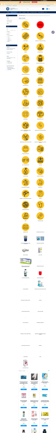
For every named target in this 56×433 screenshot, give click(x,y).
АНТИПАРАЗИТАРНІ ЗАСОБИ (23, 52)
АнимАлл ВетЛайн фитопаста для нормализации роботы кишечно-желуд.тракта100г (24, 311)
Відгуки (8, 23)
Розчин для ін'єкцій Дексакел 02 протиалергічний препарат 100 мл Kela (45, 385)
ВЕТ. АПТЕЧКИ (23, 63)
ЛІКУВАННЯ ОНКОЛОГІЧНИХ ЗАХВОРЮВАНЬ (34, 97)
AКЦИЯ (34, 29)
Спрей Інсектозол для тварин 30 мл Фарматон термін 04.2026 (34, 311)
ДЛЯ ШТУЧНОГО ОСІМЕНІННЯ (23, 29)
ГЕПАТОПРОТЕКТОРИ (34, 63)
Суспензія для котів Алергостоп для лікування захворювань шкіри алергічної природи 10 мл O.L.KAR (23, 404)
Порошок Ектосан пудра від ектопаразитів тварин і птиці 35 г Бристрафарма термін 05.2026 (34, 346)
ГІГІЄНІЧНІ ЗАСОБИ (45, 120)
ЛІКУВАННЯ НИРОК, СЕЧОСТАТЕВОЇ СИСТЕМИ (45, 97)
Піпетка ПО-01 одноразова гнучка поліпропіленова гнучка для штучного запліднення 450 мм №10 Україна (34, 274)
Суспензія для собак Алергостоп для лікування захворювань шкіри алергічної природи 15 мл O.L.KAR (34, 404)
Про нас (20, 12)
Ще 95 (8, 41)
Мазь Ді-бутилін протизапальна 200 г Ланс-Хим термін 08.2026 (34, 385)
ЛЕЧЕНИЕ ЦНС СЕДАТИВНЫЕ (23, 177)
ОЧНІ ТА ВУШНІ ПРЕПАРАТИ (23, 120)
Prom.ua (32, 431)
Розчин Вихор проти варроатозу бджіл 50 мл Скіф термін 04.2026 (23, 329)
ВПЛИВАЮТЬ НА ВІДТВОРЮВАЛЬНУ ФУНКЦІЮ (23, 143)
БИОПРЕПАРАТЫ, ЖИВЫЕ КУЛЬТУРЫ (23, 213)
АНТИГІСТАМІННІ (45, 29)
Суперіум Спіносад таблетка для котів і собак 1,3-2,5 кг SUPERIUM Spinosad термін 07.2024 (34, 293)
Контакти (24, 12)
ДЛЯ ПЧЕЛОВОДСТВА (34, 224)
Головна (8, 12)
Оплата (28, 12)
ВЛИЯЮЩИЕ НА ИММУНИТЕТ (45, 224)
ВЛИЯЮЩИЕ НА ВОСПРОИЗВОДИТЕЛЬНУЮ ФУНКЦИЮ (34, 236)
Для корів (6, 422)
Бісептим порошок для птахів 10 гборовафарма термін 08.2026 (23, 292)
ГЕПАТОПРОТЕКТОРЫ (23, 259)
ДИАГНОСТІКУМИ (45, 63)
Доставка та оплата (34, 12)
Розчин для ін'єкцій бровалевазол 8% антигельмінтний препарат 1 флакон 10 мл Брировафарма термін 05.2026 (34, 366)
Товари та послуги (14, 12)
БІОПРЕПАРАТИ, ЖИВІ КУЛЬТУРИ (34, 52)
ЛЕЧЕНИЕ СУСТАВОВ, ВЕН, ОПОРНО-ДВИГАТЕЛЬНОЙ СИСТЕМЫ (23, 189)
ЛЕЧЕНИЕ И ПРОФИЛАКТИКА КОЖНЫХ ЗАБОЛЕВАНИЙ (45, 166)
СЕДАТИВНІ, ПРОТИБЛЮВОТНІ (45, 52)
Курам (41, 422)
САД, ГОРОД (34, 120)
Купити (23, 334)
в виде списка (49, 262)
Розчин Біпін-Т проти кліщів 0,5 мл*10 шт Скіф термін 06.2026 (45, 311)
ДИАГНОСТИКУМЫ (34, 177)
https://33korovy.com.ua (10, 67)
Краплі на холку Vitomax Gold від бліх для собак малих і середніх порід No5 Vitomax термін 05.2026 (24, 366)
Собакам (30, 422)
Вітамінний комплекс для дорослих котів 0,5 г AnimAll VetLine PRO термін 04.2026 (45, 329)
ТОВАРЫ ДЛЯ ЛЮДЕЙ (23, 224)
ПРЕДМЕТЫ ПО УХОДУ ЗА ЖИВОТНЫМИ (23, 236)
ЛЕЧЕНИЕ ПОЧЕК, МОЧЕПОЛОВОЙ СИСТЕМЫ (45, 201)
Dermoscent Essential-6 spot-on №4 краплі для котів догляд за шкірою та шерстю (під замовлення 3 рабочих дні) (23, 274)
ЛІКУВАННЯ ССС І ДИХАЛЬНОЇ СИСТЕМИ (23, 41)
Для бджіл (18, 422)
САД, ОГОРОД (45, 177)
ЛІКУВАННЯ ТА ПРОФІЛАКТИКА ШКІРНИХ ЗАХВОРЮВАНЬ (23, 97)
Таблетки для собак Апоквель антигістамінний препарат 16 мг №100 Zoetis (45, 404)
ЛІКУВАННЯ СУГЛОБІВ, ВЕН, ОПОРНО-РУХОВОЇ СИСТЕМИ (23, 109)
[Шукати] (43, 9)
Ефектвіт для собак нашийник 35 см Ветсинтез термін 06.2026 (45, 274)
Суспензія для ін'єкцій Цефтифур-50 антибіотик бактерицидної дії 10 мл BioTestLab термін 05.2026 (45, 346)
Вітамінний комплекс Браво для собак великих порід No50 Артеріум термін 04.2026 (45, 292)
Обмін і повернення (41, 12)
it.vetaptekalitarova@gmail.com (11, 68)
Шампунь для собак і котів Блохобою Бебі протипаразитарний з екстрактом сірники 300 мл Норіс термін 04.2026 (23, 385)
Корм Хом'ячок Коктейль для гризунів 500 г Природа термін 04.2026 (34, 329)
